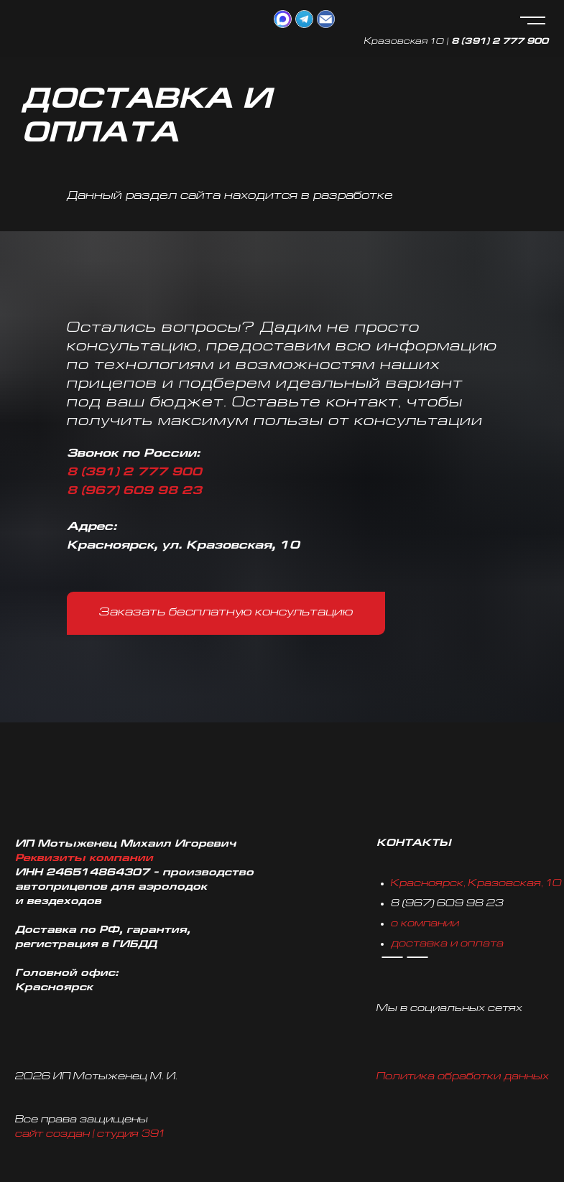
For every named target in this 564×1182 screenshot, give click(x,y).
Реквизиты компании (84, 858)
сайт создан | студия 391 (90, 1134)
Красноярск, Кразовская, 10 (476, 883)
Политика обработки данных (462, 1076)
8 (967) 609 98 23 (134, 491)
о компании (425, 923)
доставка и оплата (447, 944)
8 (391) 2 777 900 (499, 42)
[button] (226, 613)
